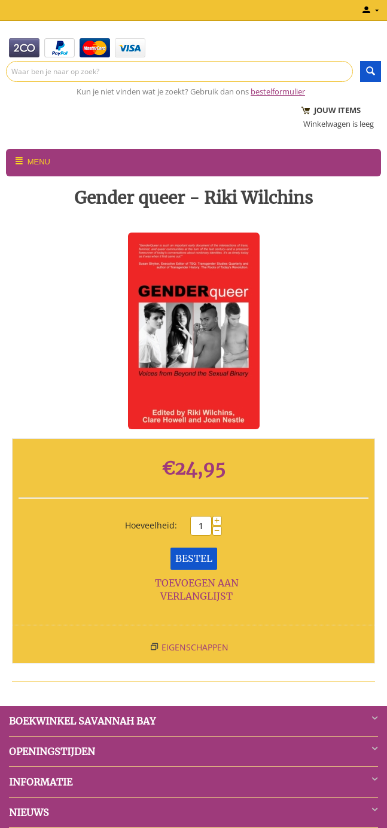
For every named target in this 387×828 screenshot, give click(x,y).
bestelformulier (278, 91)
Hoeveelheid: (151, 525)
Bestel (193, 558)
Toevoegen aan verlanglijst (197, 590)
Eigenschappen (194, 647)
